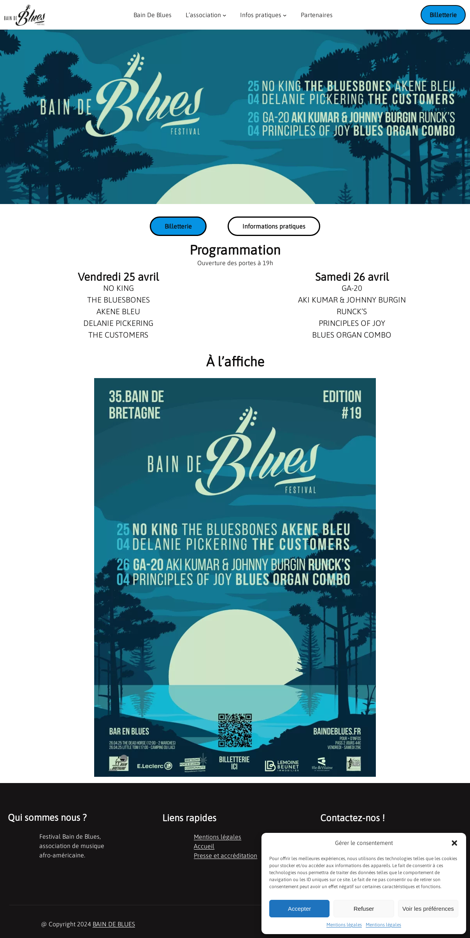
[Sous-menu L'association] (224, 15)
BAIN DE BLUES (114, 923)
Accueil (204, 846)
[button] (454, 843)
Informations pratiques (273, 226)
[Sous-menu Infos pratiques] (285, 15)
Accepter (299, 908)
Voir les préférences (428, 908)
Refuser (364, 908)
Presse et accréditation (225, 855)
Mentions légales (344, 924)
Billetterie (443, 14)
